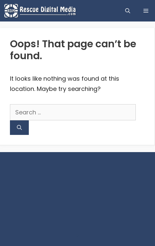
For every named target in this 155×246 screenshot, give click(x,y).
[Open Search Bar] (128, 10)
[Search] (19, 127)
